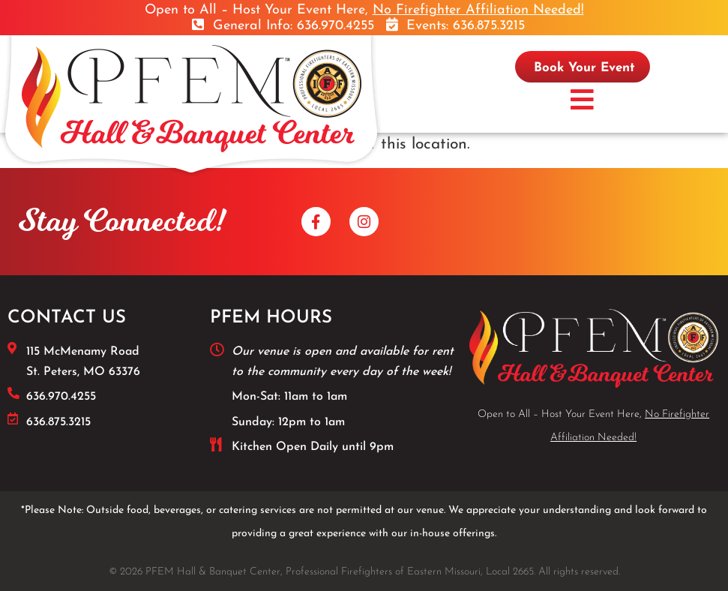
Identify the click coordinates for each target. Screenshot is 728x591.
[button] (582, 101)
